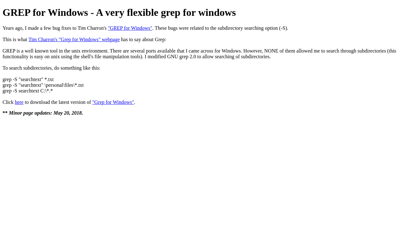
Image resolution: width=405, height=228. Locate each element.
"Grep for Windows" (113, 102)
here (19, 102)
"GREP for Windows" (130, 28)
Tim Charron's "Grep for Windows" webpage (74, 39)
